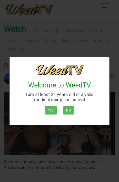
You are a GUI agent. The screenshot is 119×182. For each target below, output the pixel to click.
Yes (51, 110)
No (68, 110)
